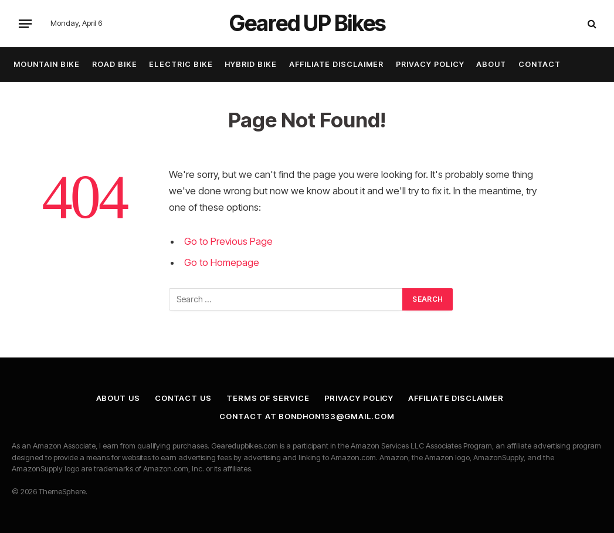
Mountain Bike (46, 64)
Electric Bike (180, 64)
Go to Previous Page (228, 241)
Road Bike (114, 64)
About (491, 64)
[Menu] (25, 23)
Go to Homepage (221, 262)
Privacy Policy (430, 64)
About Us (118, 398)
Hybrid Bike (251, 64)
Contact (539, 64)
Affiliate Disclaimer (336, 64)
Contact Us (183, 398)
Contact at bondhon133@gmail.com (306, 416)
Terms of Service (268, 398)
